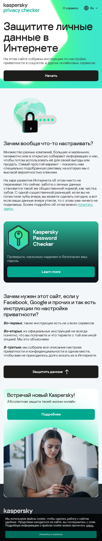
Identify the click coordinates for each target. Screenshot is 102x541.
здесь (89, 525)
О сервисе (70, 8)
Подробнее (51, 414)
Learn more (51, 272)
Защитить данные (51, 371)
